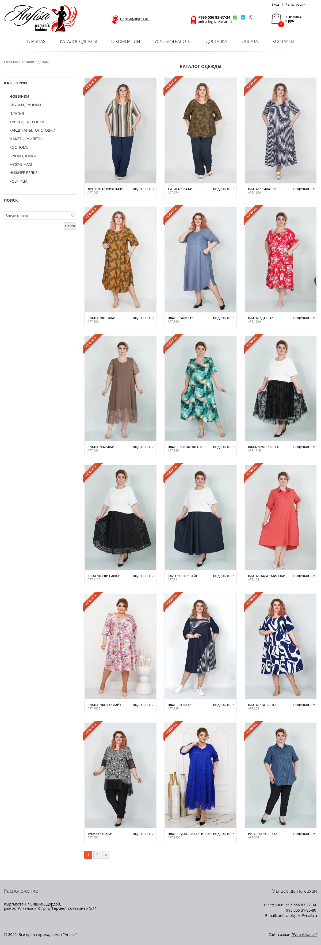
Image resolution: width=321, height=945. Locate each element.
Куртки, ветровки (27, 122)
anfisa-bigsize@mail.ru (215, 21)
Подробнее (142, 189)
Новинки (19, 96)
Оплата (250, 41)
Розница (18, 181)
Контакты (283, 41)
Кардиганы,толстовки (32, 130)
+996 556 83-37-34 (214, 17)
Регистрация (295, 4)
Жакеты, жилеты (25, 139)
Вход (275, 4)
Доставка (216, 41)
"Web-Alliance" (304, 934)
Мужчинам (20, 164)
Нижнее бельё (23, 173)
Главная (36, 41)
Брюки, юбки (22, 156)
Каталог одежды (78, 41)
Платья (16, 113)
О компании (125, 41)
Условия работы (173, 41)
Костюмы (19, 147)
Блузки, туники (25, 105)
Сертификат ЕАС (135, 19)
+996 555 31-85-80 (300, 910)
